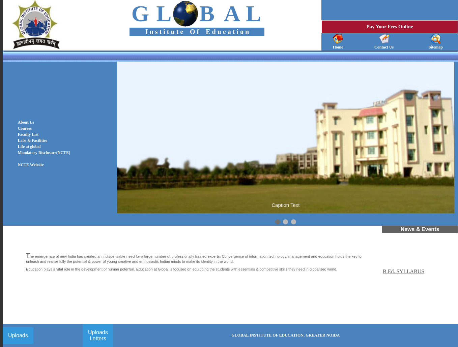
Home (338, 47)
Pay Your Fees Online (390, 26)
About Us (26, 122)
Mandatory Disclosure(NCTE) (44, 152)
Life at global (29, 146)
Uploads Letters (98, 335)
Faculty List (28, 134)
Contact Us (384, 47)
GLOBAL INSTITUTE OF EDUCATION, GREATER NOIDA (285, 335)
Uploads (18, 335)
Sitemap (436, 47)
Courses (25, 128)
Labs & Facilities (32, 140)
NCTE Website (31, 164)
